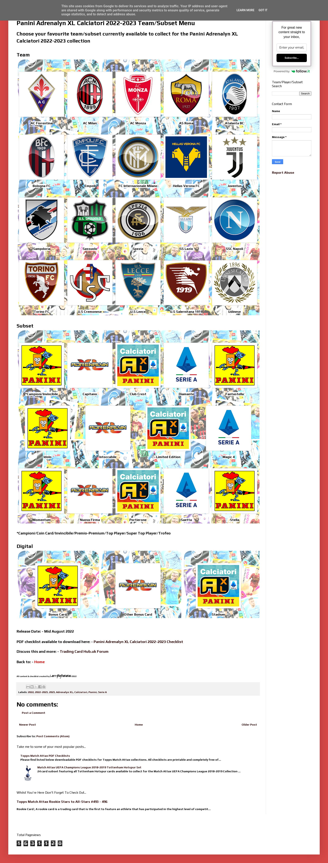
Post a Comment (33, 712)
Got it (262, 10)
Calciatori (80, 692)
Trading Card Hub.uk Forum (84, 651)
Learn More (245, 10)
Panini (92, 692)
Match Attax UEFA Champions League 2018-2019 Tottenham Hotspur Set (89, 767)
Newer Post (27, 724)
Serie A (102, 692)
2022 (31, 692)
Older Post (249, 724)
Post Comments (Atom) (53, 736)
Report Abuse (283, 173)
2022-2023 (41, 692)
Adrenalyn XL (64, 692)
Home (139, 724)
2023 (52, 692)
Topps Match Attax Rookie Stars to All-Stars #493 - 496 (62, 802)
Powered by (292, 71)
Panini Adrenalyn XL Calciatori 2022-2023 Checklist (138, 641)
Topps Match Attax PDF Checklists (45, 755)
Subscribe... (292, 57)
